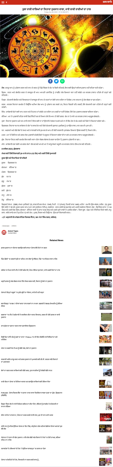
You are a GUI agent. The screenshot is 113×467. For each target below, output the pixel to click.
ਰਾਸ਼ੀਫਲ (14, 226)
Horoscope (6, 226)
